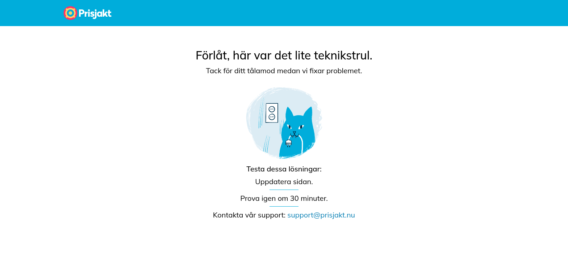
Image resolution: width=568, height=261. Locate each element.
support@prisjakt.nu (321, 214)
